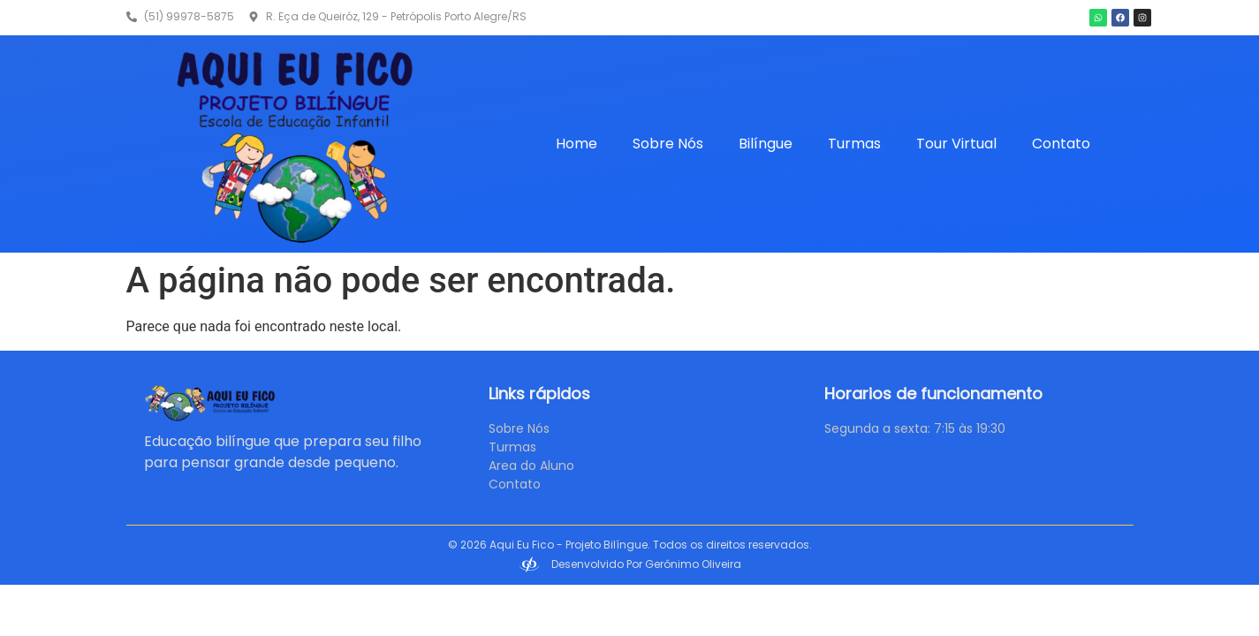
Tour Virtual (956, 143)
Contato (1061, 143)
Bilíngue (766, 143)
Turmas (854, 143)
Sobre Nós (668, 143)
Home (576, 143)
